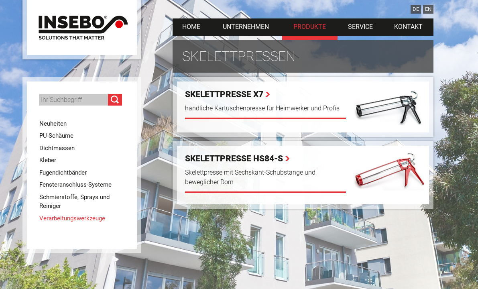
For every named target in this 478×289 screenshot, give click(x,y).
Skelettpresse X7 (224, 94)
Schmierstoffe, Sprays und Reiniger (74, 201)
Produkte (309, 27)
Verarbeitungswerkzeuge (72, 218)
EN (428, 9)
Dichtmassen (57, 148)
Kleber (47, 160)
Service (360, 27)
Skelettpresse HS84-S (234, 158)
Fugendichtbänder (63, 172)
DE (416, 9)
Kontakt (408, 27)
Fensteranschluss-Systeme (75, 184)
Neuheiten (53, 123)
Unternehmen (246, 27)
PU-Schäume (56, 135)
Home (191, 27)
